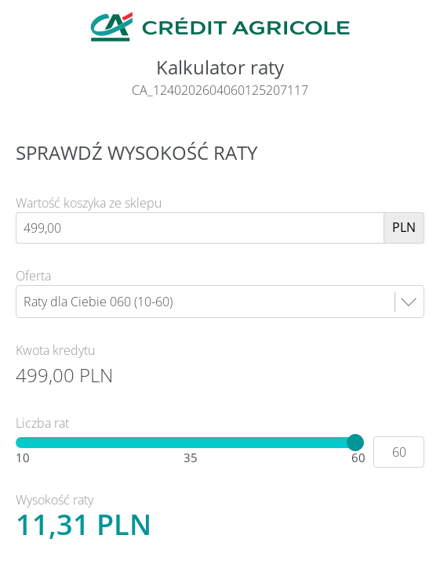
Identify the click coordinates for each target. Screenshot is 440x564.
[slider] (355, 442)
